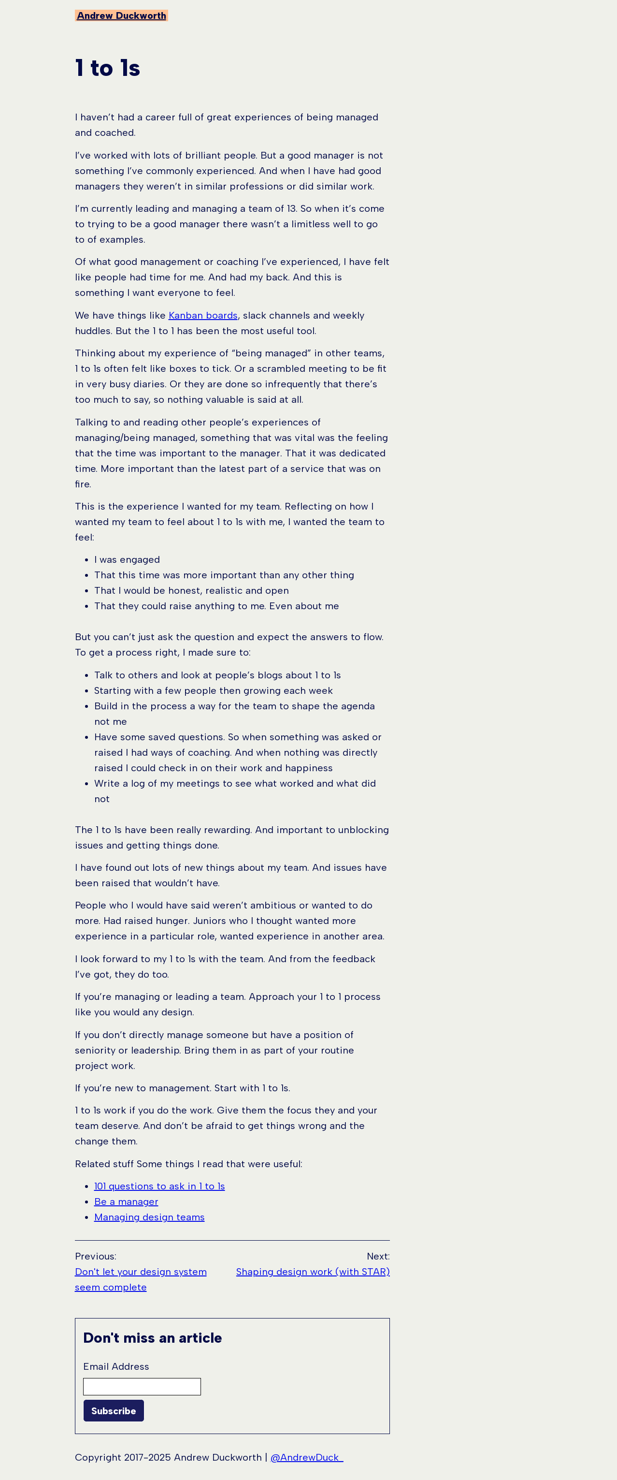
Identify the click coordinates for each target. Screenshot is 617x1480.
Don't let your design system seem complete (141, 1279)
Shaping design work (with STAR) (313, 1271)
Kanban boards (203, 315)
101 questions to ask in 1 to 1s (159, 1186)
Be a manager (126, 1201)
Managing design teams (149, 1217)
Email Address (116, 1366)
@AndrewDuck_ (307, 1457)
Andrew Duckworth (121, 15)
